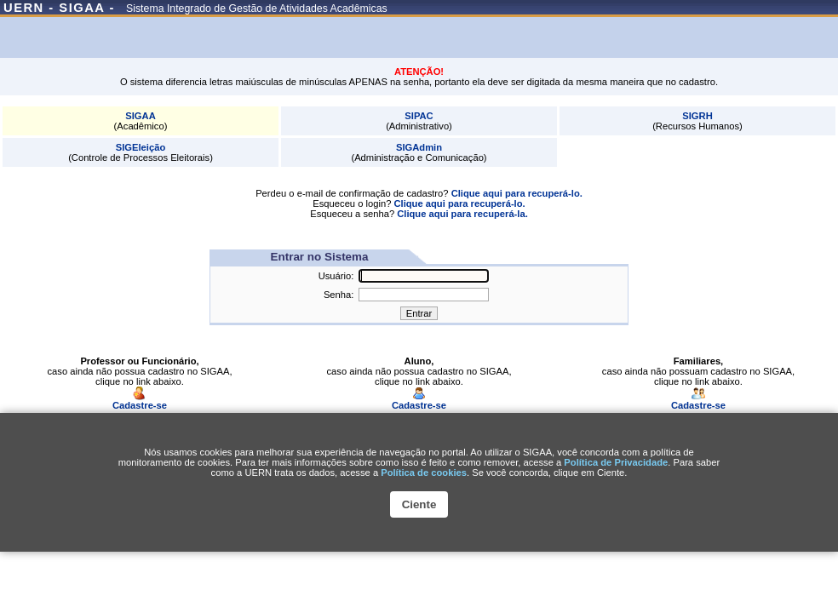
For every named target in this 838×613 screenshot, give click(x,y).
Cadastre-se (139, 401)
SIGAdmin (419, 147)
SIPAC (419, 116)
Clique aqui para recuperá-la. (462, 214)
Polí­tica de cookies (424, 472)
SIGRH (697, 116)
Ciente (419, 504)
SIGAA (140, 116)
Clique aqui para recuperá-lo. (517, 193)
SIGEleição (140, 147)
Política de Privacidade (616, 462)
